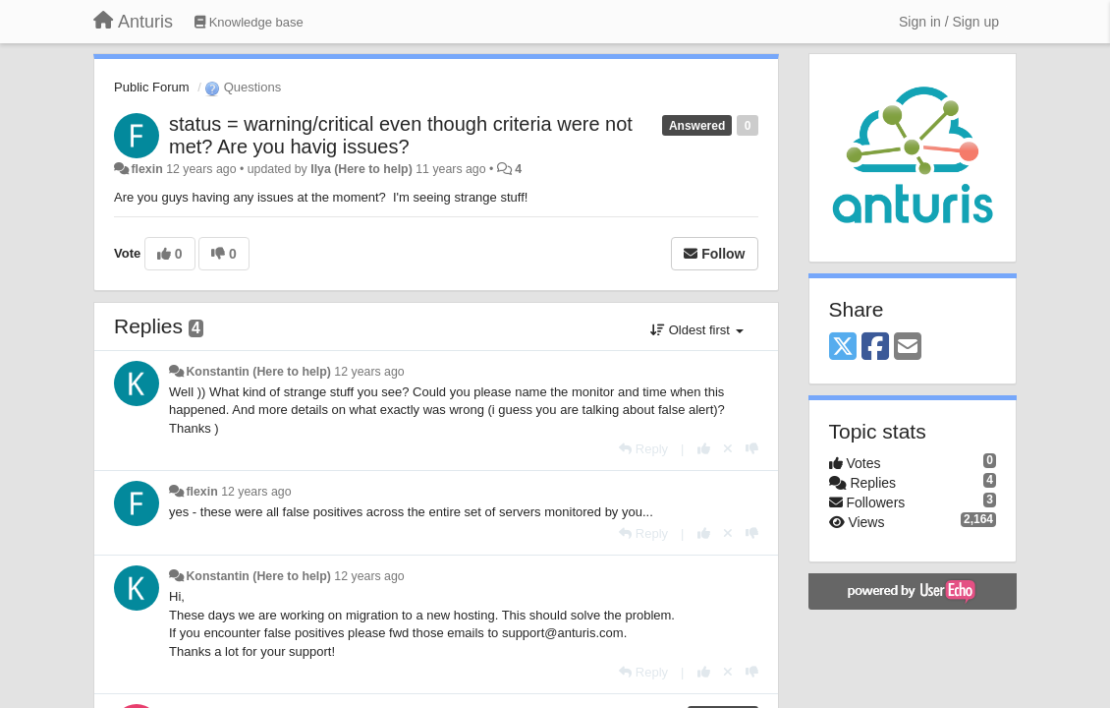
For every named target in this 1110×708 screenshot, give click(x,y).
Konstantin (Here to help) (258, 372)
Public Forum (152, 87)
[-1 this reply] (752, 449)
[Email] (907, 347)
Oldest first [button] (696, 330)
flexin (146, 169)
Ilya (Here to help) (361, 169)
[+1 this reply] (703, 449)
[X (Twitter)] (843, 347)
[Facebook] (875, 347)
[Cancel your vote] (728, 449)
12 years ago (369, 372)
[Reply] (643, 449)
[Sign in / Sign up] (949, 21)
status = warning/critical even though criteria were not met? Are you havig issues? (401, 135)
